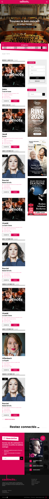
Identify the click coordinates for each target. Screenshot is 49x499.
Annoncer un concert (35, 483)
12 (19, 47)
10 (16, 47)
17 (26, 47)
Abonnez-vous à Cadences (36, 465)
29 (44, 47)
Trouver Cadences (34, 470)
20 (31, 47)
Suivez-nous (5, 497)
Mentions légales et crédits (40, 497)
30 (46, 47)
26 (40, 47)
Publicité (33, 484)
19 (29, 47)
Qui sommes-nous (34, 479)
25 (38, 47)
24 (37, 47)
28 (43, 47)
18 (28, 47)
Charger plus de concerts (8, 419)
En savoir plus (6, 101)
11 (17, 47)
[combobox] (37, 67)
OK (21, 458)
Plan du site (33, 497)
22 (34, 47)
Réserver (15, 101)
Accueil (3, 53)
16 (25, 47)
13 (20, 47)
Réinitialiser (37, 81)
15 (23, 47)
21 (32, 47)
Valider (37, 78)
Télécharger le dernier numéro (35, 461)
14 (22, 47)
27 (41, 47)
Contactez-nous (34, 480)
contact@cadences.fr (5, 492)
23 (35, 47)
